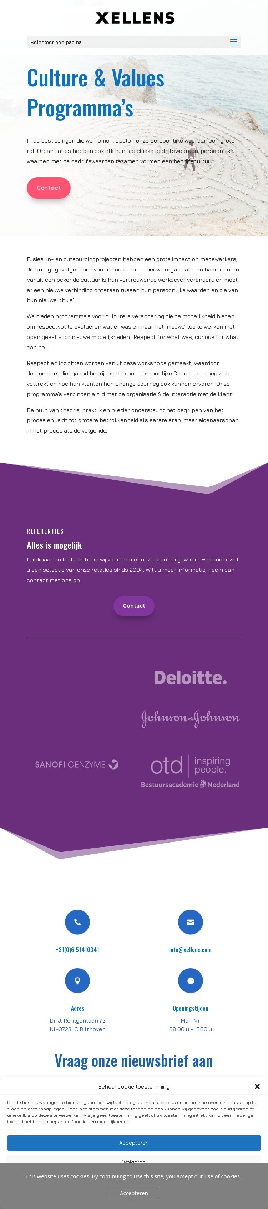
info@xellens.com (190, 949)
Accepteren (134, 1143)
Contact (49, 187)
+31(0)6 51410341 (77, 949)
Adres (77, 1008)
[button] (257, 1086)
